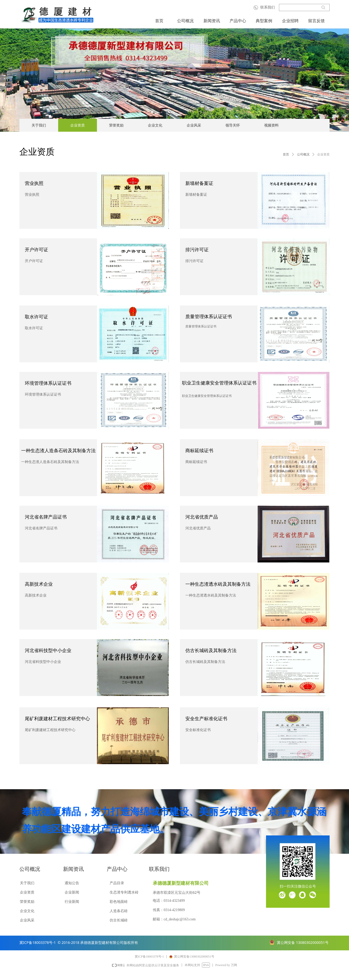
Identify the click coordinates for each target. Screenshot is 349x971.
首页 (286, 154)
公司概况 (303, 154)
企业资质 (323, 154)
